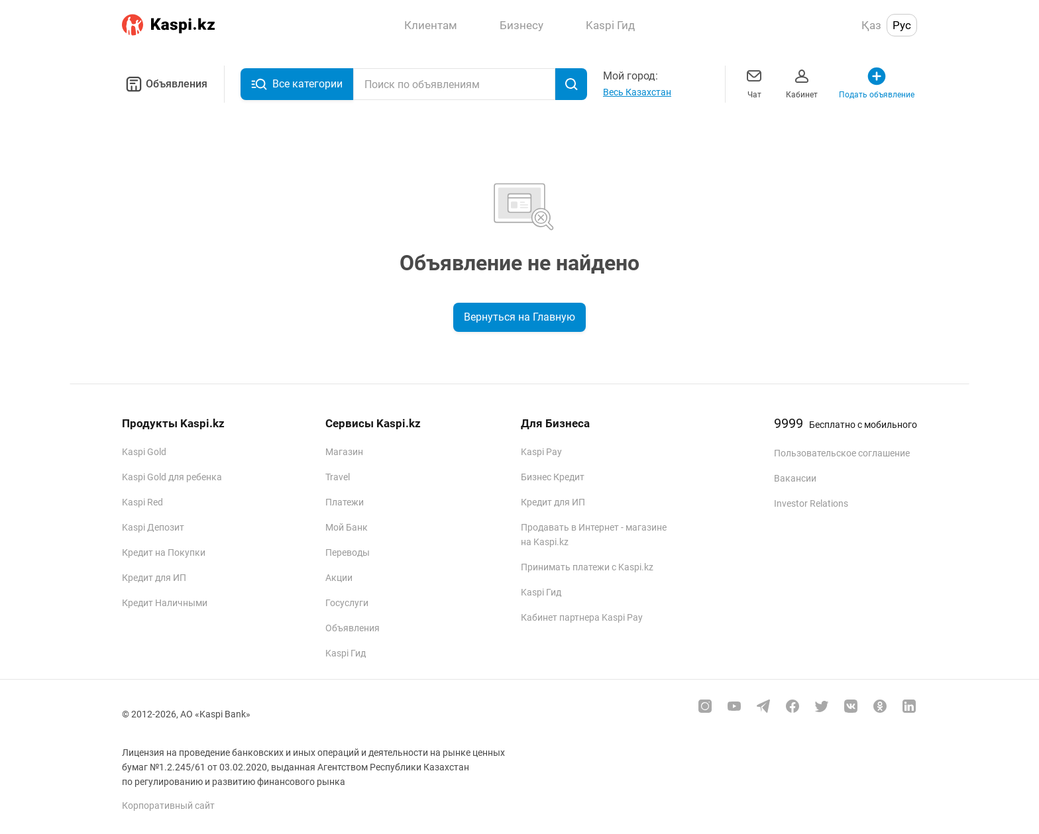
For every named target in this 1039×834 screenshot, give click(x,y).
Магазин (344, 451)
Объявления (164, 84)
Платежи (344, 502)
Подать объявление (876, 82)
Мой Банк (346, 527)
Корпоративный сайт (168, 805)
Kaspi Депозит (153, 527)
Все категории (297, 84)
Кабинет (802, 82)
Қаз (871, 25)
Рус (902, 25)
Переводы (347, 552)
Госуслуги (346, 603)
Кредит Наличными (164, 603)
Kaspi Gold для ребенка (172, 477)
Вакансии (795, 478)
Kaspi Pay (541, 451)
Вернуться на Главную (519, 317)
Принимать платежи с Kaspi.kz (587, 567)
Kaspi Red (142, 502)
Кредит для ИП (154, 577)
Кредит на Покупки (163, 552)
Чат (754, 82)
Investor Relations (811, 503)
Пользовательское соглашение (842, 453)
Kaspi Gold (144, 451)
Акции (339, 577)
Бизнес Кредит (552, 477)
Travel (337, 477)
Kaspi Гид (345, 653)
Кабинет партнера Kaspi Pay (582, 617)
